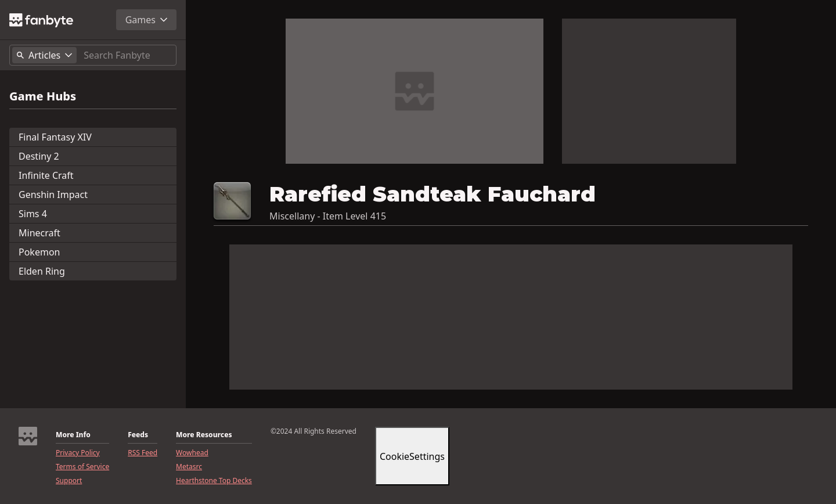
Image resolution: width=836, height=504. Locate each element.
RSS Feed (142, 453)
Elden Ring (42, 271)
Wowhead (192, 453)
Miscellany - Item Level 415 (327, 216)
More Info (73, 435)
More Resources (204, 435)
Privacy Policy (78, 453)
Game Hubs (42, 96)
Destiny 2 (39, 156)
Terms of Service (82, 466)
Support (69, 480)
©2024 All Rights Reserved (313, 431)
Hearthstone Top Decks (214, 480)
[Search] (127, 55)
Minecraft (39, 232)
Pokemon (39, 252)
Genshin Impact (53, 194)
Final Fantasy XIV (55, 137)
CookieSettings (412, 456)
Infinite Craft (46, 175)
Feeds (138, 435)
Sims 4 (33, 213)
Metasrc (189, 466)
